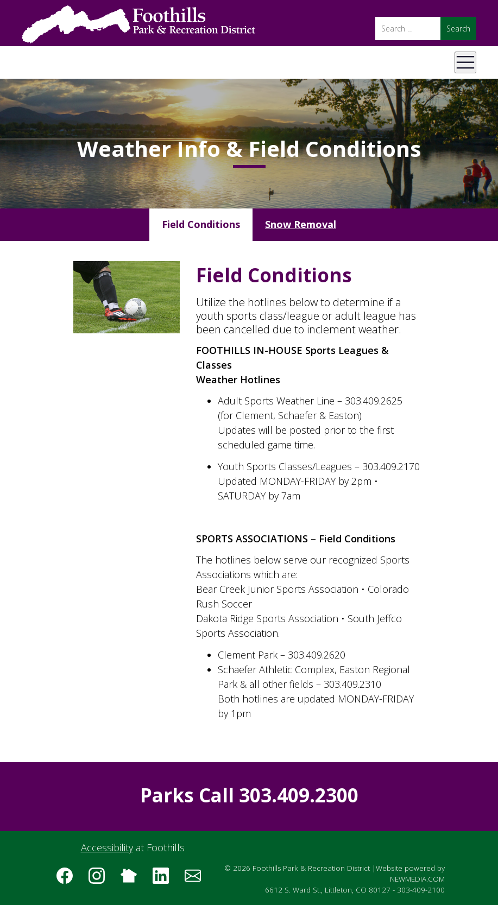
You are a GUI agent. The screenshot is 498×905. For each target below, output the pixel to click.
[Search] (407, 28)
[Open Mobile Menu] (465, 62)
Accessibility (107, 847)
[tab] (201, 224)
